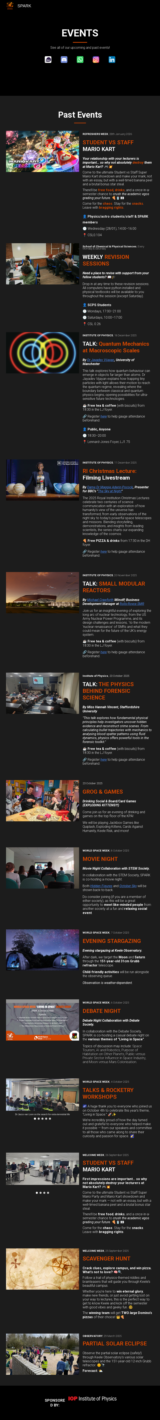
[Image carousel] (42, 1099)
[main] (80, 38)
